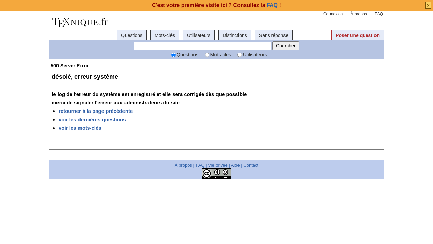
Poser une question (358, 35)
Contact (250, 165)
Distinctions (235, 35)
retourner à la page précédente (96, 111)
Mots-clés (165, 35)
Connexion (333, 14)
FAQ (379, 14)
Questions (131, 35)
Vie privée (218, 165)
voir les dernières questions (92, 119)
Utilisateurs (198, 35)
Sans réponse (273, 35)
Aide (235, 165)
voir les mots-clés (80, 128)
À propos (359, 14)
